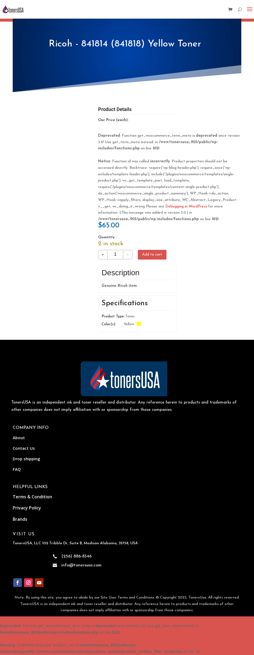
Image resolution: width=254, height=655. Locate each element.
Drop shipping (26, 458)
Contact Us (24, 448)
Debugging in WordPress (186, 206)
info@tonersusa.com (81, 565)
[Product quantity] (115, 254)
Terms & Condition (32, 497)
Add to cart (152, 255)
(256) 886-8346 (76, 556)
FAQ (17, 469)
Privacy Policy (27, 508)
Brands (20, 519)
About (19, 437)
